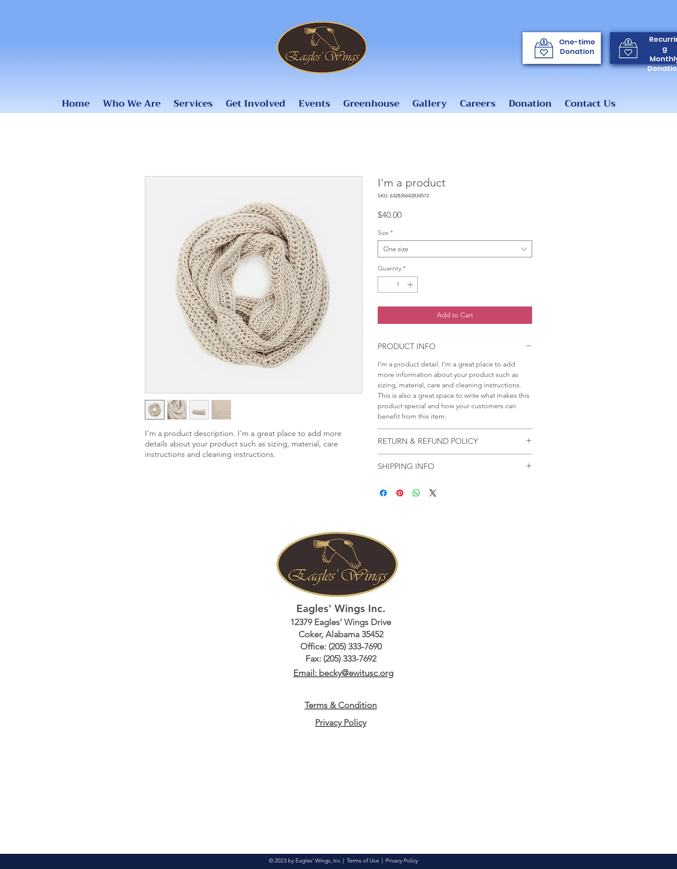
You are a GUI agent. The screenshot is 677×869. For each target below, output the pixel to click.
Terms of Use (363, 860)
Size (385, 232)
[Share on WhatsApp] (416, 493)
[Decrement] (384, 284)
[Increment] (411, 284)
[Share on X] (433, 493)
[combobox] (455, 248)
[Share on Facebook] (383, 493)
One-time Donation (577, 47)
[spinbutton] (398, 284)
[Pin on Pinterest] (400, 493)
